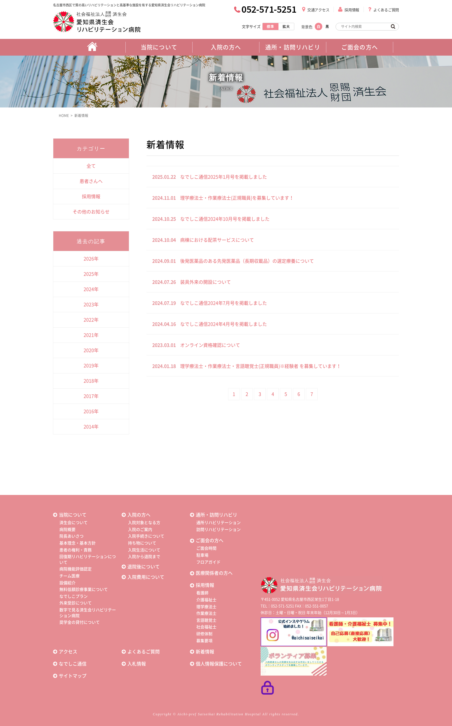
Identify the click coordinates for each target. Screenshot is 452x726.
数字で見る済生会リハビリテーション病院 (87, 613)
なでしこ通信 (72, 663)
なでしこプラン (73, 596)
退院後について (143, 566)
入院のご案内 (140, 530)
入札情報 (136, 663)
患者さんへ (91, 181)
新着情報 (81, 115)
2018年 (91, 381)
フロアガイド (208, 562)
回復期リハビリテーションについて (87, 559)
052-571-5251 (269, 9)
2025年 (91, 274)
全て (91, 166)
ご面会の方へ (209, 540)
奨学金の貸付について (79, 622)
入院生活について (144, 550)
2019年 (91, 365)
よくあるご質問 (386, 10)
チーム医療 (69, 576)
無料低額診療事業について (83, 589)
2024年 (91, 289)
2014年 (91, 426)
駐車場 (202, 555)
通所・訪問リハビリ (216, 515)
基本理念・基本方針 (77, 543)
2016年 (91, 411)
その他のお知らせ (91, 211)
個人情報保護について (219, 663)
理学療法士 (206, 607)
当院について (72, 515)
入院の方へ (138, 515)
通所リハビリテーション (218, 523)
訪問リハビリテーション (218, 530)
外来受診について (75, 603)
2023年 (91, 304)
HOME (64, 115)
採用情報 (351, 10)
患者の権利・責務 (75, 550)
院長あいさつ (71, 536)
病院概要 (67, 530)
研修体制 (204, 634)
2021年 (91, 335)
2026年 (91, 258)
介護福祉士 (206, 600)
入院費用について (145, 577)
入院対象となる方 (144, 523)
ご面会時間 (206, 548)
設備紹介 (67, 583)
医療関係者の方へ (214, 573)
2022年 (91, 319)
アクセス (68, 651)
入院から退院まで (144, 557)
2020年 (91, 350)
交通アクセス (318, 10)
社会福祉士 (206, 627)
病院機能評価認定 (75, 569)
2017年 (91, 396)
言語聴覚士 (206, 620)
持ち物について (142, 543)
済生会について (73, 523)
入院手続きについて (146, 536)
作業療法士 (206, 613)
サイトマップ (72, 676)
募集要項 (204, 641)
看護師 (202, 593)
